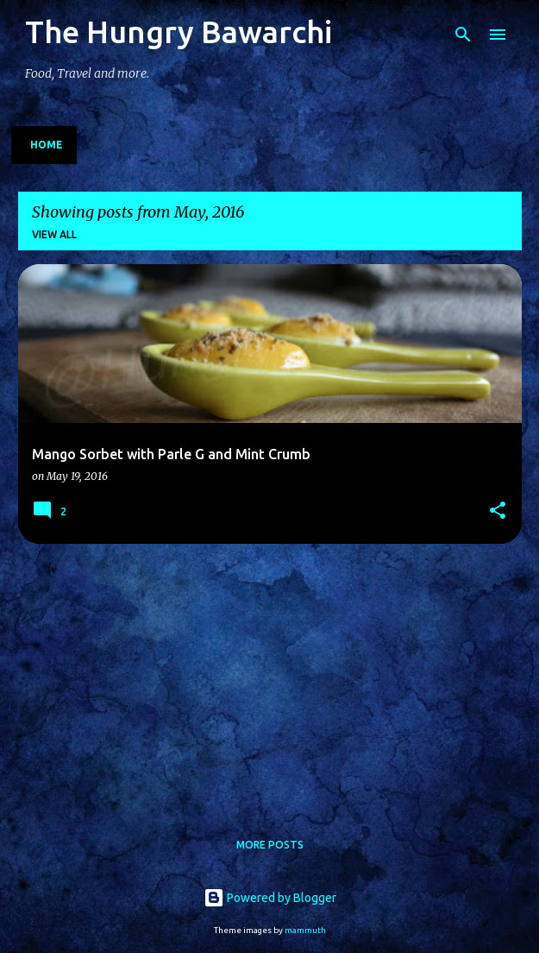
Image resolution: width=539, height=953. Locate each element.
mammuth (305, 930)
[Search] (463, 34)
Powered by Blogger (270, 898)
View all (54, 234)
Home (46, 144)
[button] (497, 511)
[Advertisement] (270, 678)
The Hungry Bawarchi (178, 31)
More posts (270, 844)
